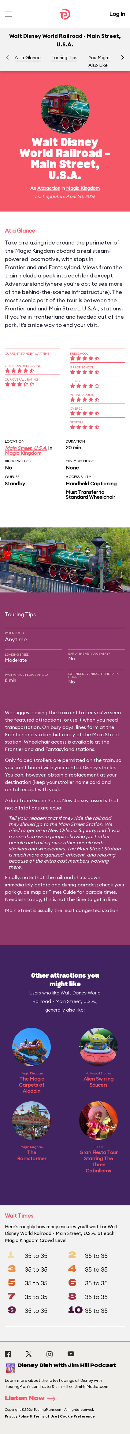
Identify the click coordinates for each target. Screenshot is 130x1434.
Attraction (48, 188)
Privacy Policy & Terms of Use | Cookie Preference (50, 1416)
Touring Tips (64, 57)
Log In (117, 13)
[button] (122, 57)
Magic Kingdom (83, 188)
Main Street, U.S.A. (26, 448)
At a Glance (28, 57)
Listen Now (32, 1398)
